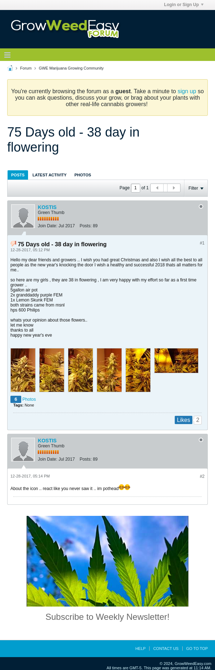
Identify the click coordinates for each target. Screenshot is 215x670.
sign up (187, 91)
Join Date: (47, 225)
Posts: (85, 225)
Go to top (197, 648)
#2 (202, 476)
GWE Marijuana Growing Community (71, 68)
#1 (202, 243)
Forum (26, 68)
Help (140, 648)
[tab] (17, 175)
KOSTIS (47, 207)
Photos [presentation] (82, 175)
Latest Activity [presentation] (49, 175)
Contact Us (166, 648)
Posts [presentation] (17, 175)
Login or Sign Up (183, 4)
